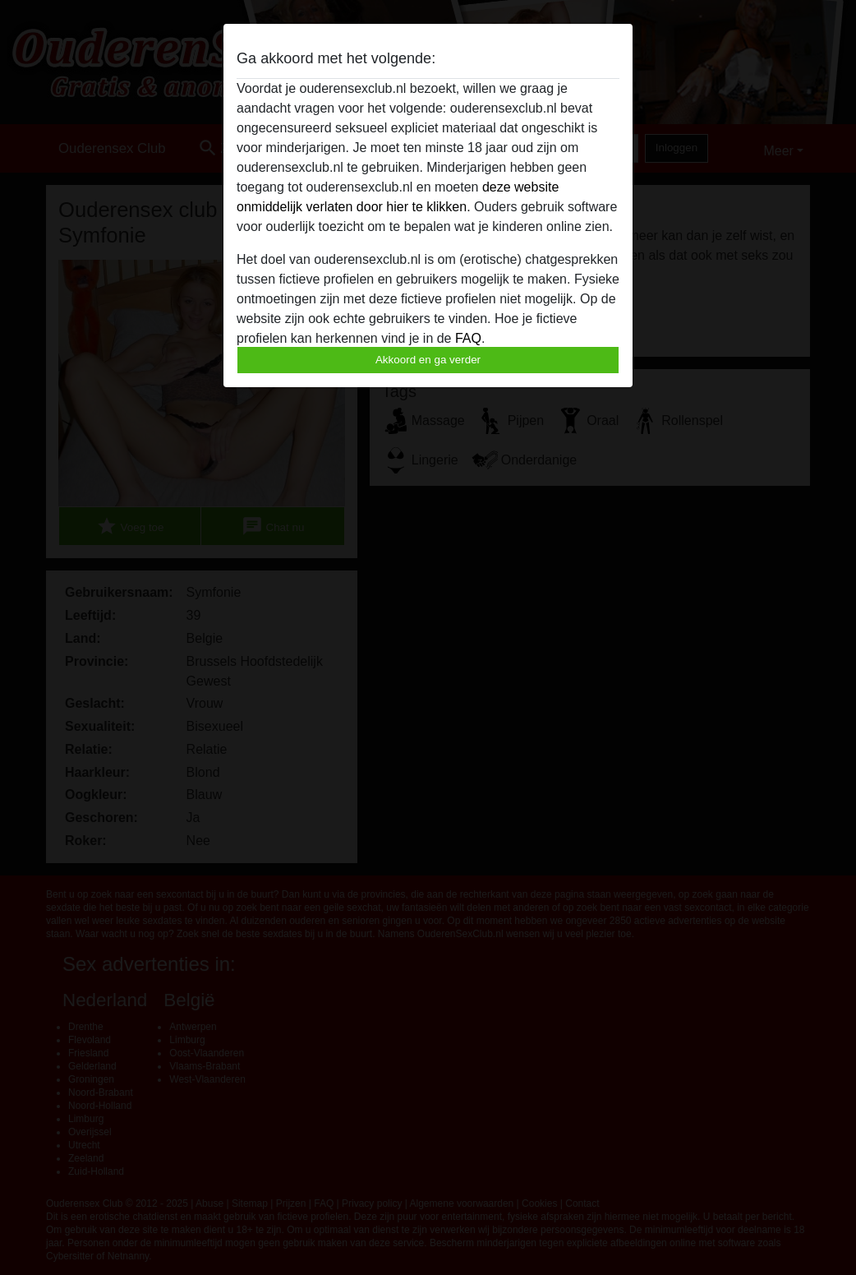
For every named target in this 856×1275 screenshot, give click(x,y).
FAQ (468, 338)
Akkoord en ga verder (428, 359)
